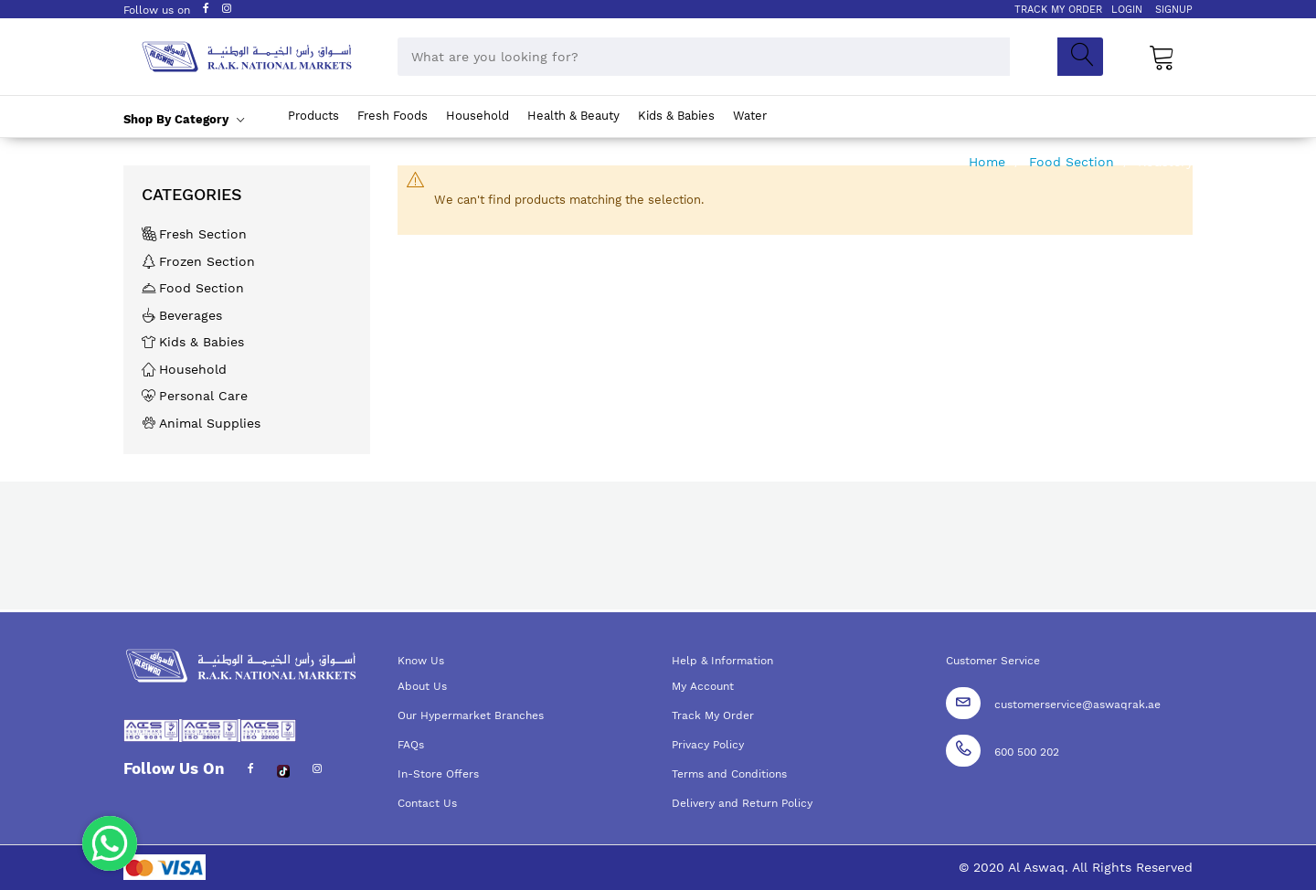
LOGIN (1126, 10)
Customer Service (993, 660)
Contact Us (427, 803)
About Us (422, 686)
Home (989, 161)
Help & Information (722, 660)
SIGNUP (1174, 10)
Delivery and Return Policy (742, 803)
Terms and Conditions (729, 774)
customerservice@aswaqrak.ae (1077, 704)
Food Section (1074, 161)
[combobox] (704, 56)
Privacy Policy (708, 744)
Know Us (421, 660)
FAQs (411, 744)
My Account (703, 686)
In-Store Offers (438, 774)
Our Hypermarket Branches (471, 715)
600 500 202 (1026, 752)
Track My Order (713, 715)
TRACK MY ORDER (1058, 10)
